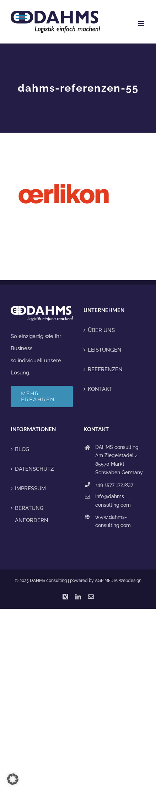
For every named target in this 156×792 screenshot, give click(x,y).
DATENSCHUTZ (34, 469)
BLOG (22, 449)
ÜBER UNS (101, 330)
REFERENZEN (105, 369)
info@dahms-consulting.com (113, 501)
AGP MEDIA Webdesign (118, 580)
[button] (13, 779)
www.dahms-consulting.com (113, 521)
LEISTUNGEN (105, 350)
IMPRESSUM (30, 488)
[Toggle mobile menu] (141, 23)
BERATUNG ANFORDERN (31, 514)
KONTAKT (100, 389)
